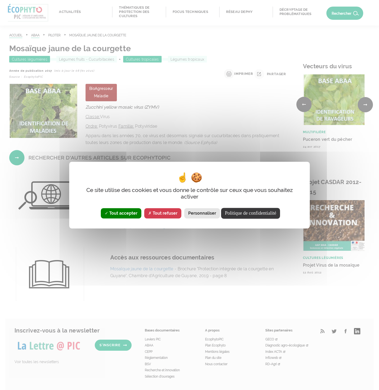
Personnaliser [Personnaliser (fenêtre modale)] (202, 213)
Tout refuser (162, 213)
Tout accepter (121, 213)
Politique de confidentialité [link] (250, 213)
